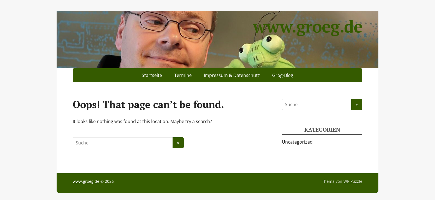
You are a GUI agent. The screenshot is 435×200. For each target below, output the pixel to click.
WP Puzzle (352, 181)
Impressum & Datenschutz (232, 75)
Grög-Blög (282, 75)
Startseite (152, 75)
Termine (183, 75)
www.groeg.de (307, 26)
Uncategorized (297, 142)
